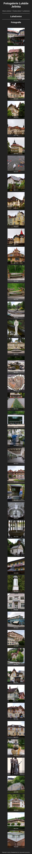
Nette (21, 852)
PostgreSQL (27, 852)
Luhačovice (26, 11)
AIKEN (8, 852)
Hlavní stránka (6, 11)
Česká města (17, 11)
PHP (18, 852)
